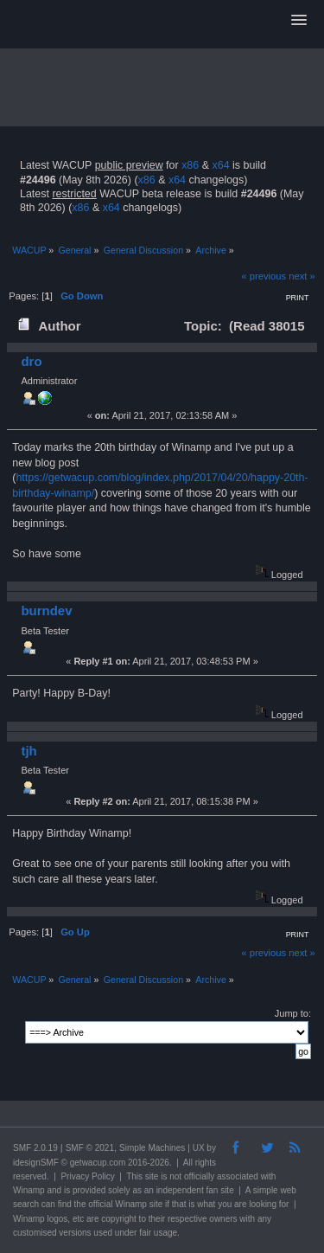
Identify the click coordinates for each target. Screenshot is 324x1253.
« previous (263, 276)
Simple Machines (152, 1148)
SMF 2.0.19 (35, 1148)
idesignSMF (36, 1162)
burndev (46, 610)
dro (31, 361)
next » (302, 276)
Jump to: (293, 1013)
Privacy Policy (87, 1176)
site (152, 1176)
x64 (220, 165)
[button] (299, 21)
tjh (28, 750)
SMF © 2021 (90, 1148)
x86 (190, 165)
